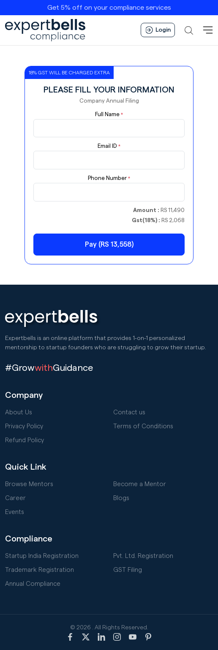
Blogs (121, 498)
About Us (18, 412)
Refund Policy (24, 440)
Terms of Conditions (143, 426)
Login (158, 30)
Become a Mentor (139, 484)
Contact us (129, 412)
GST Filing (127, 570)
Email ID (109, 146)
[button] (188, 30)
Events (14, 512)
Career (15, 498)
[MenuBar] (208, 30)
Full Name (109, 114)
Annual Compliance (32, 584)
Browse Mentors (29, 484)
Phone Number (109, 178)
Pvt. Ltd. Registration (143, 556)
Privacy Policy (24, 426)
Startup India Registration (42, 556)
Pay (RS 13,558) (109, 244)
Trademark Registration (39, 570)
